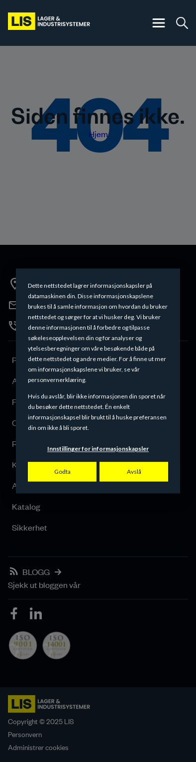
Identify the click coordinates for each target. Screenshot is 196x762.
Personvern (25, 734)
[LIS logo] (49, 22)
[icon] (15, 614)
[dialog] (98, 380)
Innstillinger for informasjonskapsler (98, 449)
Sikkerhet (29, 527)
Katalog (26, 506)
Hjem (98, 133)
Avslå (134, 471)
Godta (62, 471)
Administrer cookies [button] (38, 747)
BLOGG (36, 571)
